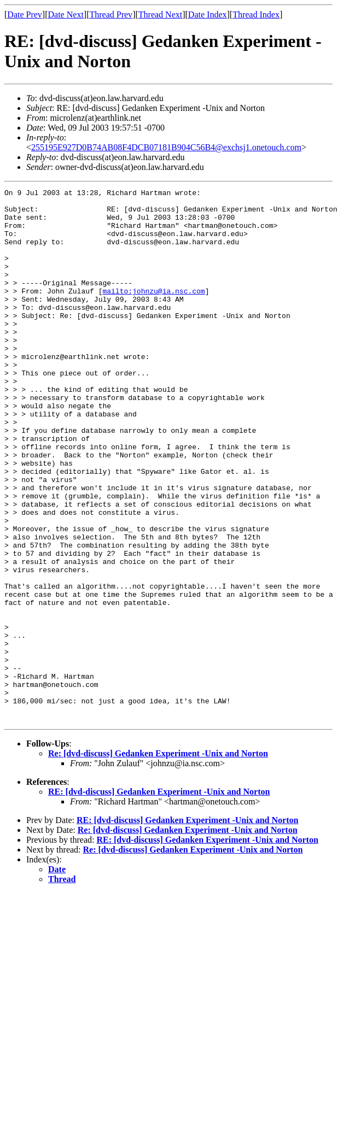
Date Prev (24, 14)
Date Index (207, 14)
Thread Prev (110, 14)
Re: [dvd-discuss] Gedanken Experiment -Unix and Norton (158, 860)
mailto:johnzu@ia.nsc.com (153, 312)
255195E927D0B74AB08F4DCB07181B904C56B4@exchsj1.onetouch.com (166, 147)
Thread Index (256, 14)
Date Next (66, 14)
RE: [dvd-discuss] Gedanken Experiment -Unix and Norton (159, 898)
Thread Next (160, 14)
